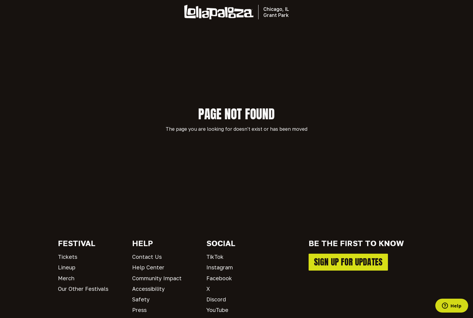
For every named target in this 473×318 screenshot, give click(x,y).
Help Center (148, 267)
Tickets (67, 256)
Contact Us (147, 256)
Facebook (219, 278)
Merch (66, 278)
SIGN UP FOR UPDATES (348, 262)
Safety (141, 299)
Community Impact (157, 278)
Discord (216, 299)
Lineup (66, 267)
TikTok (215, 256)
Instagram (219, 267)
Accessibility (148, 288)
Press (139, 310)
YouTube (217, 310)
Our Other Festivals (83, 288)
